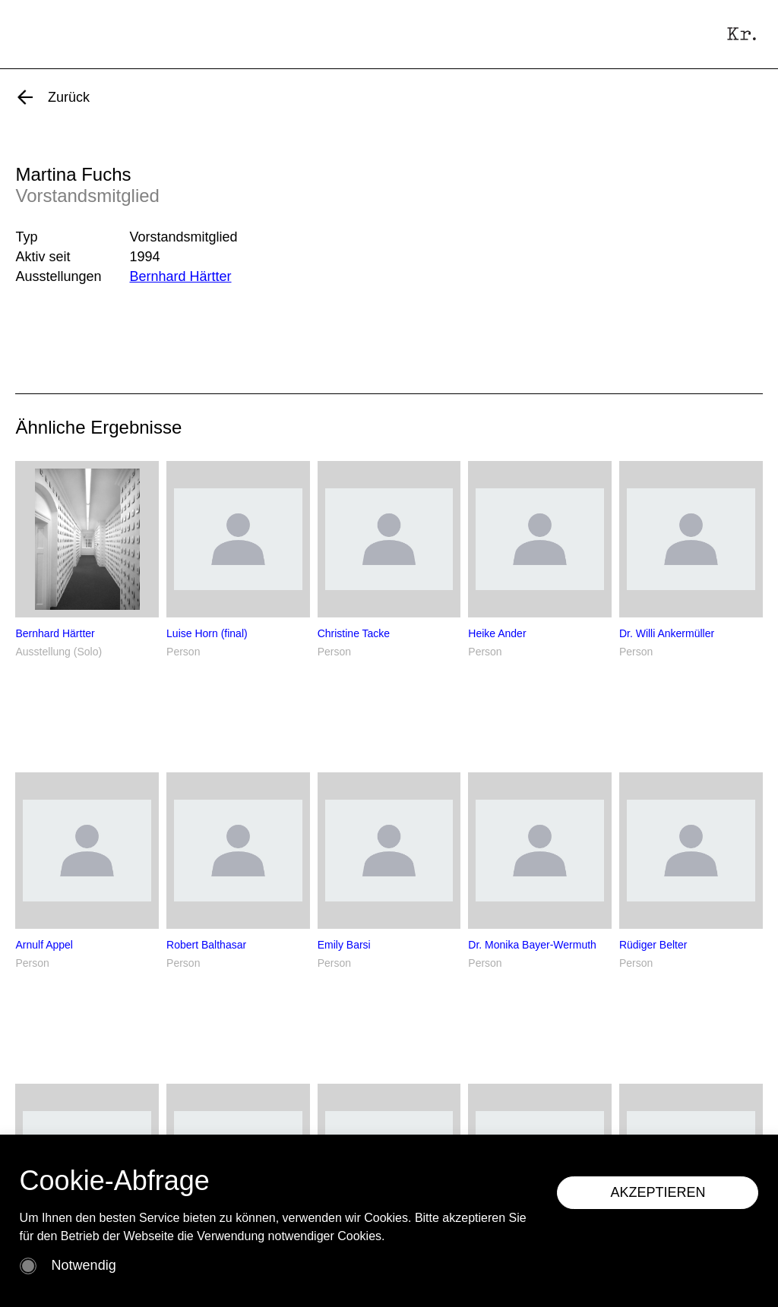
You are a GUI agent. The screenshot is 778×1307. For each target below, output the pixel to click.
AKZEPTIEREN (657, 1192)
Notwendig (84, 1265)
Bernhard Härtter (180, 276)
